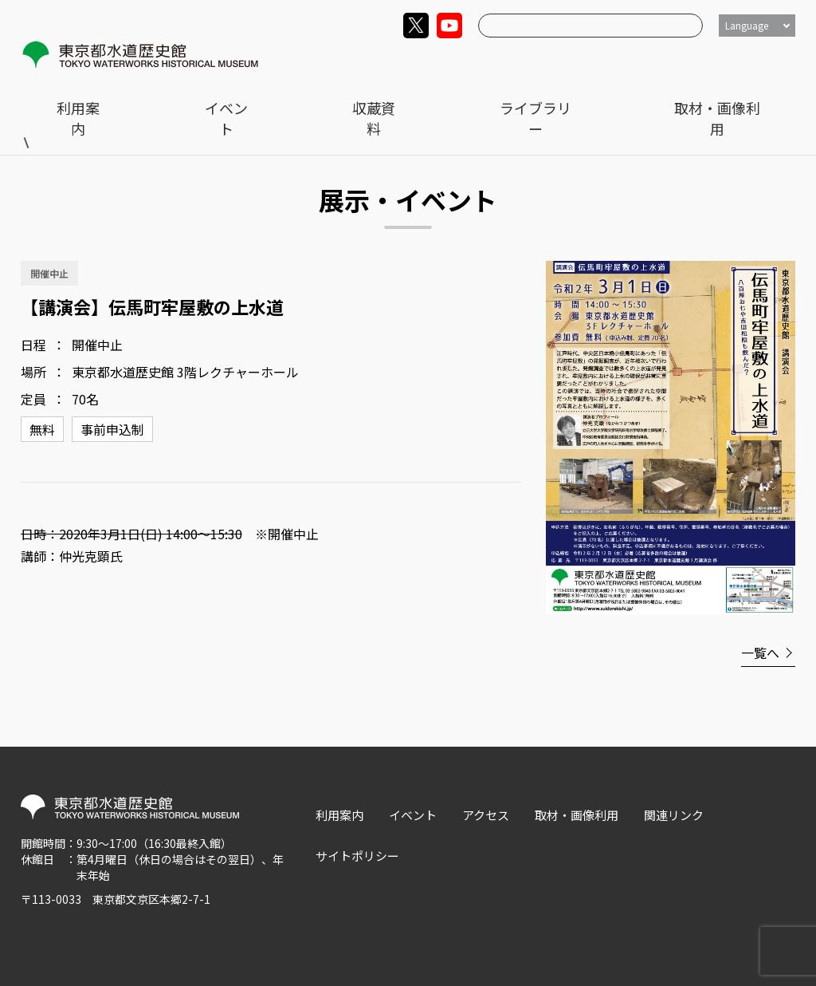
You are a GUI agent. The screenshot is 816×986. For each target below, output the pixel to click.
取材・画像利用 (753, 61)
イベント (472, 61)
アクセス (485, 784)
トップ (56, 96)
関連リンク (674, 784)
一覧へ (760, 622)
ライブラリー (644, 61)
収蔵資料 (552, 61)
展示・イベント (136, 96)
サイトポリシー (357, 825)
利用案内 (393, 61)
